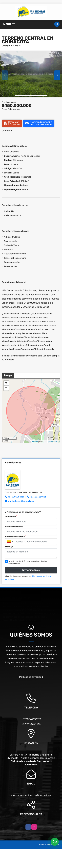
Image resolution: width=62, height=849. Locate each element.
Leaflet (35, 442)
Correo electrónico (14, 526)
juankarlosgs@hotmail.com (21, 501)
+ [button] (6, 383)
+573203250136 (16, 497)
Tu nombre (11, 516)
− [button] (6, 388)
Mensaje (10, 546)
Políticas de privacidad (31, 677)
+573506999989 (31, 719)
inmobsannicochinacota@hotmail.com (31, 795)
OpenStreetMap (53, 442)
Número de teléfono (15, 536)
